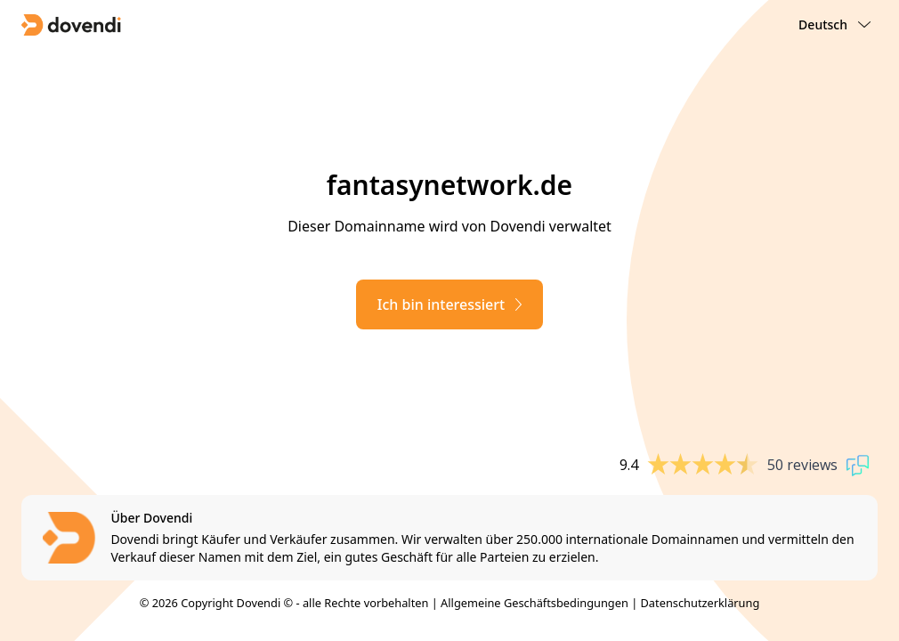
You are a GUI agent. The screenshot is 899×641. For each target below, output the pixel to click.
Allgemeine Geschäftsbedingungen (534, 603)
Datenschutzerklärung (700, 603)
